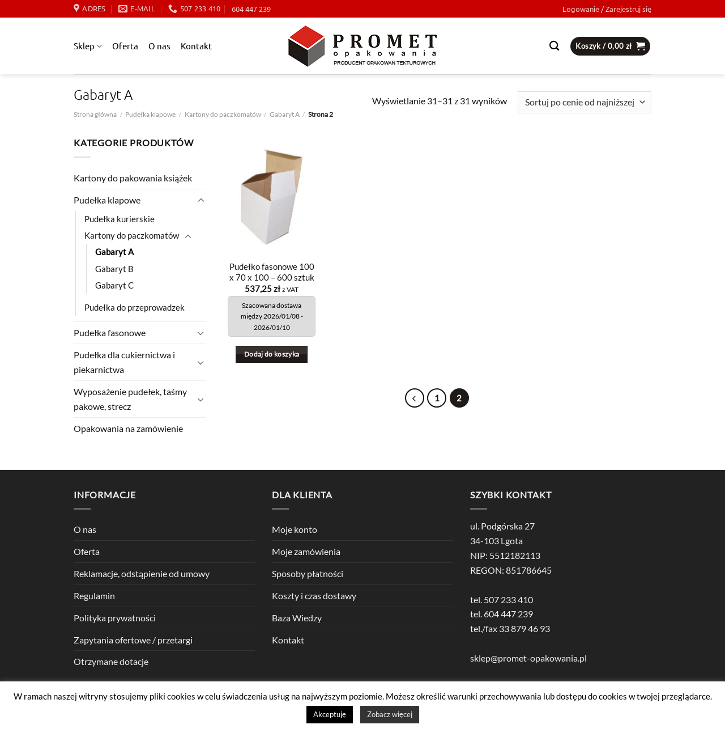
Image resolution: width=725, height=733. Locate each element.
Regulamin (94, 595)
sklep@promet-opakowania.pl (528, 658)
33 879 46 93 (524, 628)
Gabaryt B (114, 269)
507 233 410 (508, 599)
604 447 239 (251, 9)
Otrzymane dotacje (111, 661)
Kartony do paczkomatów (223, 114)
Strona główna (95, 114)
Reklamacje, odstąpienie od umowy (142, 573)
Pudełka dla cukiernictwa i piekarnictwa (124, 362)
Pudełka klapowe (150, 114)
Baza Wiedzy (297, 617)
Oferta (125, 45)
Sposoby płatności (307, 573)
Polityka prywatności (115, 617)
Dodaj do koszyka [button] (272, 354)
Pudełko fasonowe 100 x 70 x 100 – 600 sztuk (271, 272)
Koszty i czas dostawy (314, 595)
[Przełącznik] (201, 200)
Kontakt (196, 45)
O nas (159, 45)
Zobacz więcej (389, 714)
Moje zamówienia (306, 551)
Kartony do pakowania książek (133, 177)
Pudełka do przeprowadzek (134, 307)
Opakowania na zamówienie (128, 428)
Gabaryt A (285, 114)
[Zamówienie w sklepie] (584, 102)
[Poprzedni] (414, 398)
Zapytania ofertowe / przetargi (133, 639)
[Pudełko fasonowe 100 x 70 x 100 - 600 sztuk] (271, 194)
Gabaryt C (114, 285)
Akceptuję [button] (329, 714)
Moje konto (294, 529)
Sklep (88, 46)
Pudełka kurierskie (119, 219)
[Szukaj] (554, 46)
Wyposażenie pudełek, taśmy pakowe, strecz (130, 399)
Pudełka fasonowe (110, 332)
